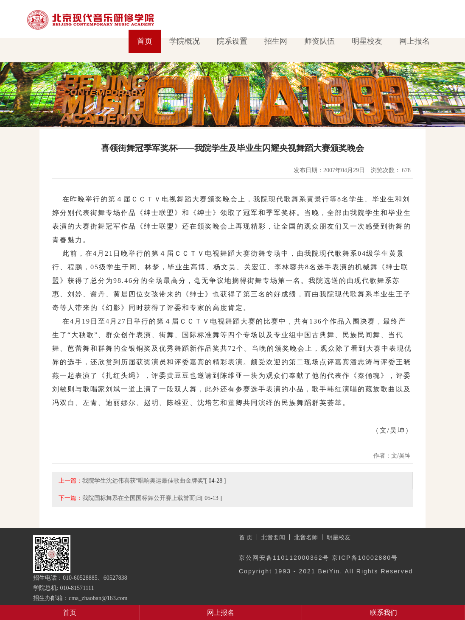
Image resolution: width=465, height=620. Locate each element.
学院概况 (184, 41)
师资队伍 (319, 41)
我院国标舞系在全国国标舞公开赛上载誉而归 (141, 497)
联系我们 (383, 612)
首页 (144, 41)
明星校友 (367, 41)
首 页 (245, 537)
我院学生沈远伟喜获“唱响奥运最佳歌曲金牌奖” (143, 480)
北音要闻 (273, 537)
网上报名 (414, 41)
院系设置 (232, 41)
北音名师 (306, 537)
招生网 (275, 41)
